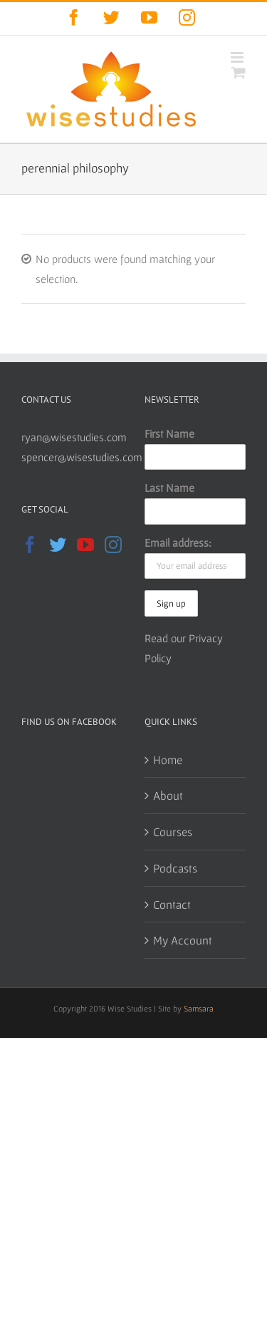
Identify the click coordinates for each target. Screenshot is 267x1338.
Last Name (169, 487)
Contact (172, 904)
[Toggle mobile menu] (238, 57)
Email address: (178, 542)
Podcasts (175, 868)
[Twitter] (57, 544)
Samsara (199, 1008)
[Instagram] (113, 544)
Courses (172, 831)
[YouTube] (85, 544)
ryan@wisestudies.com (74, 437)
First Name (169, 433)
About (168, 795)
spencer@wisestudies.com (81, 457)
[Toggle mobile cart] (238, 72)
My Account (182, 940)
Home (167, 759)
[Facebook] (29, 544)
